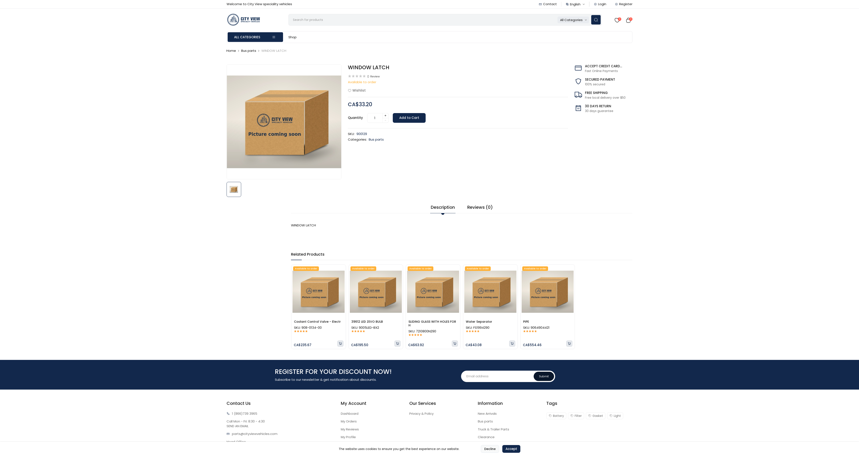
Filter (576, 416)
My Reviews (350, 429)
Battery (556, 416)
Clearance (486, 437)
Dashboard (349, 413)
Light (615, 416)
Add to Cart (409, 118)
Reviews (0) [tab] (480, 208)
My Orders (349, 421)
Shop (292, 37)
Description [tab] (443, 208)
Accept (511, 451)
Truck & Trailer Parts (493, 429)
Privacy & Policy (421, 413)
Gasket (595, 416)
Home (231, 51)
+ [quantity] (385, 116)
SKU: (351, 134)
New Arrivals (487, 413)
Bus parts (248, 51)
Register (623, 4)
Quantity (355, 118)
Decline (490, 451)
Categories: (357, 140)
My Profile (348, 437)
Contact (548, 4)
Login (600, 4)
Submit (544, 377)
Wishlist (357, 91)
